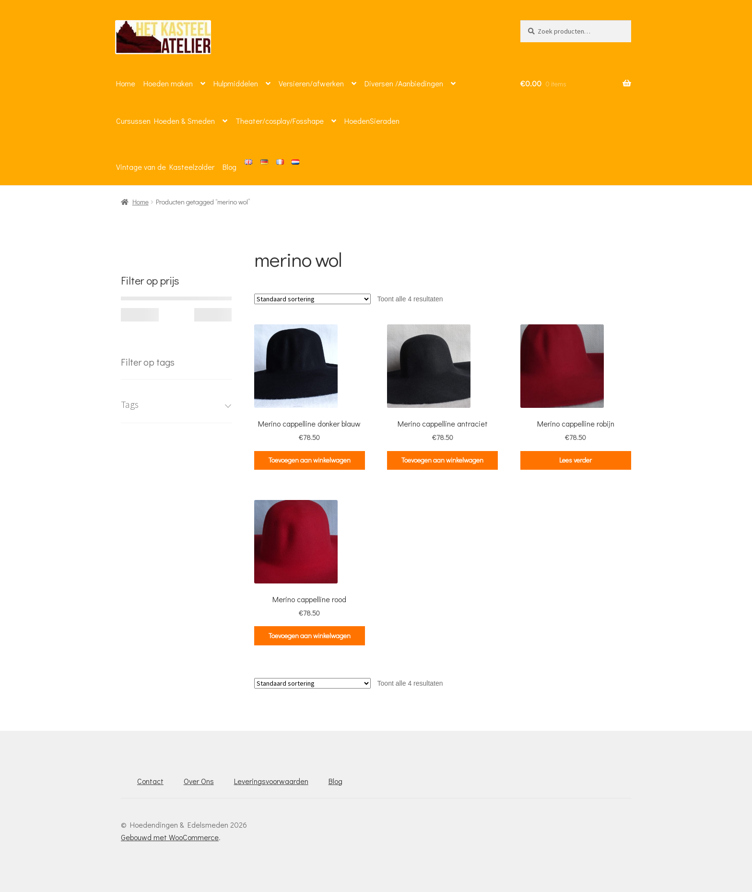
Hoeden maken (168, 83)
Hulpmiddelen (235, 83)
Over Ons (199, 781)
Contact (150, 781)
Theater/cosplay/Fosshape (279, 121)
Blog (229, 167)
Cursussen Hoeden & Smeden (165, 121)
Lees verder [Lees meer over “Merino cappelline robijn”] (575, 459)
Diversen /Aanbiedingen (403, 83)
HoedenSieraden (372, 121)
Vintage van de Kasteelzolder (165, 167)
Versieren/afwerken (311, 83)
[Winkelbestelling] (312, 299)
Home (125, 83)
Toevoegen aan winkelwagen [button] (310, 459)
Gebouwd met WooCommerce (170, 837)
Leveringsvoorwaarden (271, 781)
